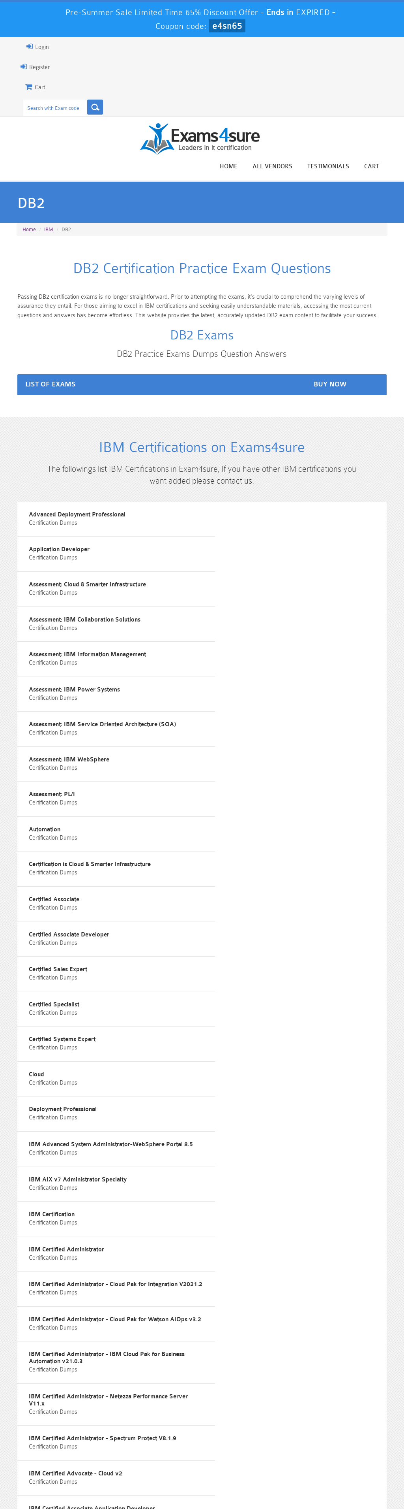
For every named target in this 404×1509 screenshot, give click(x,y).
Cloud (28, 881)
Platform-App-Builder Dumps (45, 1457)
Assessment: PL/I (43, 702)
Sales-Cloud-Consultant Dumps (170, 1436)
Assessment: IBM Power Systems (259, 613)
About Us (54, 1487)
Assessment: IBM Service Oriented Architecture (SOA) (93, 657)
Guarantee (92, 1487)
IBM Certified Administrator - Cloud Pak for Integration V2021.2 (94, 1018)
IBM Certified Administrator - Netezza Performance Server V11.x (293, 1063)
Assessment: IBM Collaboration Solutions (270, 568)
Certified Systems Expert (247, 836)
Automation (230, 702)
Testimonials (338, 166)
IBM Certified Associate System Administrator (276, 1148)
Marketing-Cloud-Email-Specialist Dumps (358, 1440)
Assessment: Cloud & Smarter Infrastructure (78, 568)
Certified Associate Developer (60, 791)
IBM (48, 231)
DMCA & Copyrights (243, 1487)
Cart (381, 166)
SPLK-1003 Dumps (233, 1453)
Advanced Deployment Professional (68, 523)
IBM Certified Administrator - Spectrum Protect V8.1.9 (94, 1104)
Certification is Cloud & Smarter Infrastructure (81, 747)
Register (25, 67)
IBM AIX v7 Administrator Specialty (263, 925)
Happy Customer (211, 1358)
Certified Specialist (45, 836)
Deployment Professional (248, 881)
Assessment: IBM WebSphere (254, 657)
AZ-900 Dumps (171, 1453)
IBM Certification (43, 970)
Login (28, 47)
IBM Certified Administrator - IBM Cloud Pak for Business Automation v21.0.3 (98, 1063)
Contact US (191, 1487)
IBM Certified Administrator (252, 970)
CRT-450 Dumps (295, 1433)
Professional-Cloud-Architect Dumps (233, 1436)
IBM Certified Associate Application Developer (83, 1148)
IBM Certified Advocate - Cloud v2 (261, 1104)
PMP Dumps (45, 1433)
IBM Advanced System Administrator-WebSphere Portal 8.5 (102, 925)
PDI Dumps (108, 1453)
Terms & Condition (141, 1487)
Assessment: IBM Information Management (78, 613)
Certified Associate (239, 747)
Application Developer (244, 523)
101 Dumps (108, 1433)
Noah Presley (211, 1343)
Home (238, 166)
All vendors (282, 166)
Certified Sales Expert (243, 791)
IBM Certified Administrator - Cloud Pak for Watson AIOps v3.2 (293, 1018)
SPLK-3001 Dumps (296, 1453)
